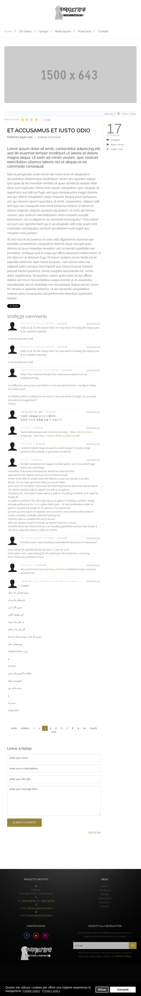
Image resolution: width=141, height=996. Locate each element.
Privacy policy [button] (51, 991)
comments (49, 137)
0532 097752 (48, 900)
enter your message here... (54, 800)
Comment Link (93, 323)
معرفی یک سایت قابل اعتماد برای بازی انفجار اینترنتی (54, 581)
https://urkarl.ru (47, 435)
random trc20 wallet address (37, 323)
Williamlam (27, 565)
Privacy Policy (123, 956)
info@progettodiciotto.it (39, 908)
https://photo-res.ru (81, 432)
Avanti (93, 728)
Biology (25, 460)
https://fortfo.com (59, 569)
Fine (54, 732)
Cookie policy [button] (31, 991)
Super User (117, 149)
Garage (43, 31)
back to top (94, 832)
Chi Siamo (25, 31)
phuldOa (25, 428)
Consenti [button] (123, 989)
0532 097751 (29, 900)
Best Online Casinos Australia (37, 538)
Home (8, 31)
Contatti (103, 31)
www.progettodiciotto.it (39, 915)
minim (120, 144)
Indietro (25, 728)
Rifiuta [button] (102, 989)
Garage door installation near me (39, 370)
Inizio (14, 728)
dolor (113, 144)
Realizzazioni (63, 31)
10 (84, 728)
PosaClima (84, 31)
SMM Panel (26, 444)
